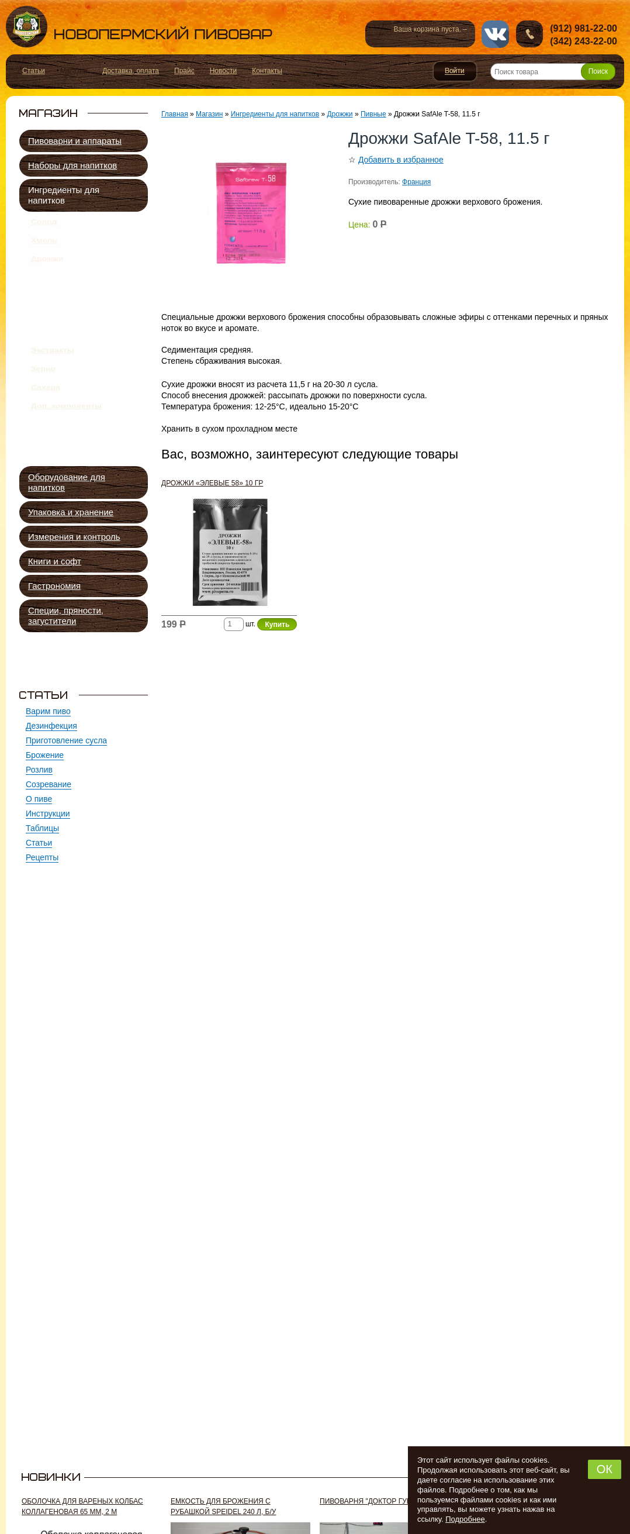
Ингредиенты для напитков (63, 195)
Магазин (209, 114)
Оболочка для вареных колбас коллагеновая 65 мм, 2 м (82, 1506)
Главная (174, 114)
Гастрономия (54, 586)
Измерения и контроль (74, 537)
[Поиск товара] (552, 71)
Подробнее (464, 1519)
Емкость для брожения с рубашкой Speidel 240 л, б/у (223, 1506)
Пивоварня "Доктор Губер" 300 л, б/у (389, 1501)
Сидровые (64, 319)
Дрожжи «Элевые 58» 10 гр (212, 483)
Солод (44, 224)
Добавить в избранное (401, 159)
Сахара (45, 427)
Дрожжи (47, 269)
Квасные (61, 306)
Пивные (61, 292)
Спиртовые (65, 346)
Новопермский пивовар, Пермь (139, 26)
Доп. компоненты (66, 450)
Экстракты (52, 382)
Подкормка (65, 360)
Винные (59, 333)
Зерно (43, 404)
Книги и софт (54, 561)
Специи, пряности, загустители (65, 615)
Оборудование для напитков (66, 482)
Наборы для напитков (72, 165)
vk (495, 34)
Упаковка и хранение (70, 512)
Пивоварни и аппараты (75, 141)
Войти (455, 71)
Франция (416, 182)
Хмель (44, 246)
